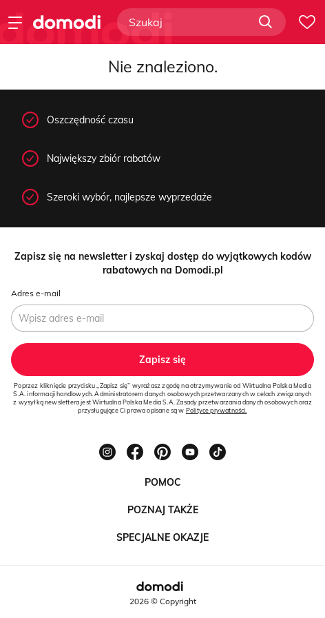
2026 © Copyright (162, 601)
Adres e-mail (36, 293)
